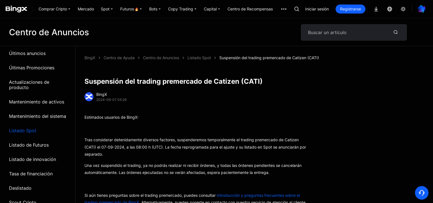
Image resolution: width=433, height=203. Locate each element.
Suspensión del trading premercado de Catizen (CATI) (269, 57)
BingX (89, 57)
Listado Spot (22, 130)
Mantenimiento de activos (36, 102)
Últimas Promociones (31, 67)
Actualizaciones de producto (29, 84)
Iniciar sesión (317, 8)
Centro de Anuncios (161, 57)
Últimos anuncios (27, 53)
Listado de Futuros (29, 145)
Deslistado (20, 188)
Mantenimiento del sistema (37, 116)
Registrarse (350, 8)
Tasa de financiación (31, 173)
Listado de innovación (32, 159)
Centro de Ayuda (119, 57)
